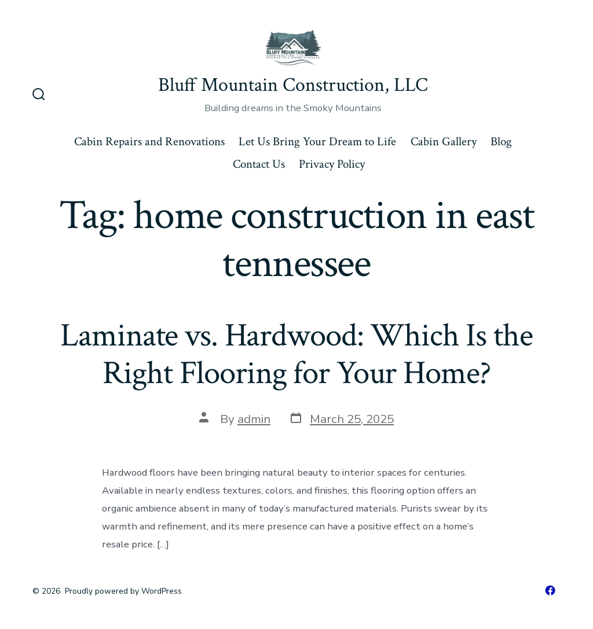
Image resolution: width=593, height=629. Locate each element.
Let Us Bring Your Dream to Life (317, 141)
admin (253, 419)
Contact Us (259, 164)
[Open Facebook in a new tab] (550, 590)
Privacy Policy (332, 164)
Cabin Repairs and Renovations (149, 141)
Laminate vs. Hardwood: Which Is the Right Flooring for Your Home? (296, 354)
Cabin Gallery (444, 141)
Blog (501, 141)
